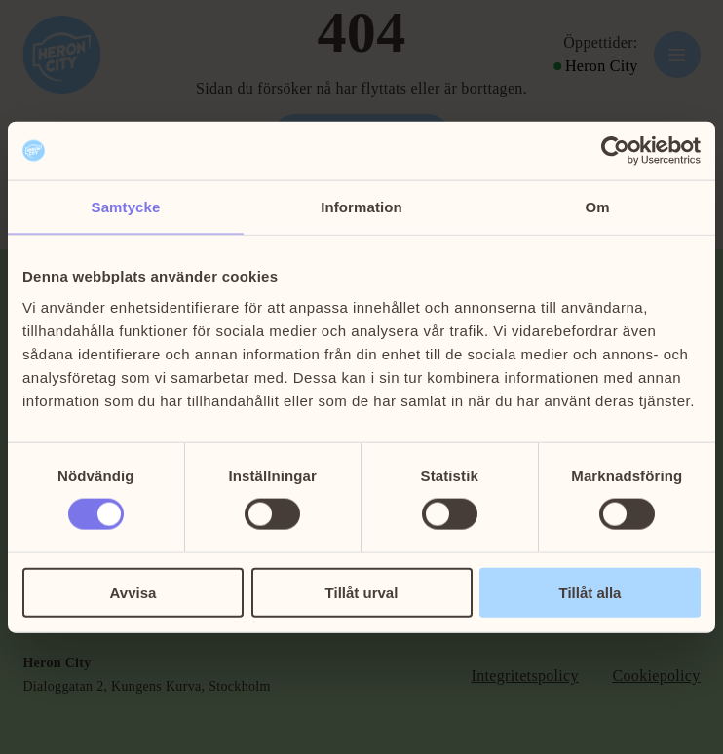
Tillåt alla (590, 592)
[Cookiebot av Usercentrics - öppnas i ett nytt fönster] (615, 151)
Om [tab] (597, 207)
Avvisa (133, 592)
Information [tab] (361, 207)
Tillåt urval (362, 592)
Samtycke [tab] (126, 207)
